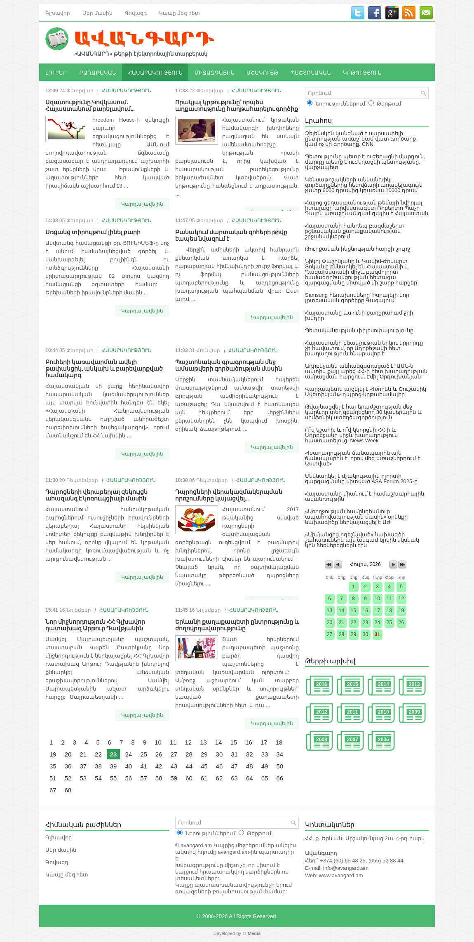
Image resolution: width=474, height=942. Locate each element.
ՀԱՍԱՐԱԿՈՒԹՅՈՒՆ (155, 72)
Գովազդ (136, 12)
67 (52, 790)
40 (128, 766)
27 (174, 754)
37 (83, 766)
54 (98, 778)
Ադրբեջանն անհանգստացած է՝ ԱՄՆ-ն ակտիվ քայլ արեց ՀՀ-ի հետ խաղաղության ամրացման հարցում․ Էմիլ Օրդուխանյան (366, 371)
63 (234, 778)
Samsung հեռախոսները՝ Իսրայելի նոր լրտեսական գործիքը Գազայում (357, 297)
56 (128, 778)
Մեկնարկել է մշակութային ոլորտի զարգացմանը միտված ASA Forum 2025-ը (361, 478)
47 (234, 766)
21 (83, 754)
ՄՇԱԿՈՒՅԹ (262, 72)
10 (158, 742)
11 (173, 742)
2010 (383, 712)
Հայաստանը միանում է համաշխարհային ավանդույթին (364, 496)
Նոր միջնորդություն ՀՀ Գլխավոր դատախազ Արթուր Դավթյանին (95, 624)
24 (128, 754)
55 (113, 778)
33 (264, 754)
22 (98, 754)
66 (279, 778)
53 (83, 778)
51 (52, 778)
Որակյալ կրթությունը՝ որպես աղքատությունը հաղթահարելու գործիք (236, 105)
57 (143, 778)
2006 (383, 739)
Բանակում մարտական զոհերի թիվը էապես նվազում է (231, 234)
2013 (414, 684)
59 (174, 778)
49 (264, 766)
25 (143, 754)
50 (279, 766)
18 (279, 742)
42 (158, 766)
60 (188, 778)
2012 (321, 712)
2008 (321, 739)
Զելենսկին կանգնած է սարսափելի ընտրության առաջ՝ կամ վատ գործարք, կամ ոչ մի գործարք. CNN (361, 138)
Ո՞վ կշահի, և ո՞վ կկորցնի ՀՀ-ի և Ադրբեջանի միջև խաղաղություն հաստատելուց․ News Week (351, 435)
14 (218, 742)
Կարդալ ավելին (142, 204)
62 (219, 778)
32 (249, 754)
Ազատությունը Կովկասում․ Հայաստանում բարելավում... (89, 105)
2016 (321, 684)
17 (264, 742)
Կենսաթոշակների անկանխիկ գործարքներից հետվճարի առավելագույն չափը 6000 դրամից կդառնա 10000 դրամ (363, 184)
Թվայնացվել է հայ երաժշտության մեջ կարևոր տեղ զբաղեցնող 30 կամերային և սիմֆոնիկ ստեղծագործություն (363, 412)
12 (188, 742)
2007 (352, 739)
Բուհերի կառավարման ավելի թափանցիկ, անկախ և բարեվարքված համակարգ (104, 368)
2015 (352, 684)
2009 (414, 712)
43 (174, 766)
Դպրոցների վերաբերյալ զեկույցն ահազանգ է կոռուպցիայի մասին (96, 494)
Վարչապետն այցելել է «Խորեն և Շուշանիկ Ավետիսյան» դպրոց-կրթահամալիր (365, 391)
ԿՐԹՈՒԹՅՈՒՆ (362, 72)
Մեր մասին (97, 12)
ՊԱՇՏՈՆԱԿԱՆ (311, 72)
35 (52, 766)
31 (234, 754)
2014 (383, 684)
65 (264, 778)
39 (113, 766)
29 (204, 754)
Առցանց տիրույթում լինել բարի (93, 231)
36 (68, 766)
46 (219, 766)
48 (249, 766)
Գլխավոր (57, 12)
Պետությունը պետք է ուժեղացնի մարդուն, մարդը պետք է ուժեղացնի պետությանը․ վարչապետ (365, 161)
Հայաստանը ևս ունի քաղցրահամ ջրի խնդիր (359, 315)
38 (98, 766)
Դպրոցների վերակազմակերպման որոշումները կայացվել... (228, 494)
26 (158, 754)
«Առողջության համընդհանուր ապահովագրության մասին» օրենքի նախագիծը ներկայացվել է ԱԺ (356, 516)
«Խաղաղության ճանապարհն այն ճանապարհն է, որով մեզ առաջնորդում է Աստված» (362, 458)
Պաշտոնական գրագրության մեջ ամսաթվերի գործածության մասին (228, 364)
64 (249, 778)
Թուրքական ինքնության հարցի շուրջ (357, 249)
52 (68, 778)
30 (219, 754)
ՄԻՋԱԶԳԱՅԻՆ (214, 72)
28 (188, 754)
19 (52, 754)
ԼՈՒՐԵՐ (56, 72)
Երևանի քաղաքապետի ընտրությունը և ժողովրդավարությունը (237, 624)
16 (248, 742)
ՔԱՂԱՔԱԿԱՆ (97, 72)
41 (143, 766)
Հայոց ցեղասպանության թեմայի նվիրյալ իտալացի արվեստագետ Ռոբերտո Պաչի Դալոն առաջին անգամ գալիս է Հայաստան (366, 208)
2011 (352, 712)
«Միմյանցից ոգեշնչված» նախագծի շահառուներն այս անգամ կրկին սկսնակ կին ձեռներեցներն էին (362, 539)
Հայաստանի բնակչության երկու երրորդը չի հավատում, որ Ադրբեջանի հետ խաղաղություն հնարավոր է (364, 348)
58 (158, 778)
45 (204, 766)
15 (233, 742)
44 (188, 766)
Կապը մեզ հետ (179, 12)
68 (68, 790)
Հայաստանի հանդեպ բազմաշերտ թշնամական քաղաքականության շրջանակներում (354, 231)
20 (68, 754)
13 (203, 742)
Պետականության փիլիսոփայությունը (359, 330)
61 (204, 778)
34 (279, 754)
